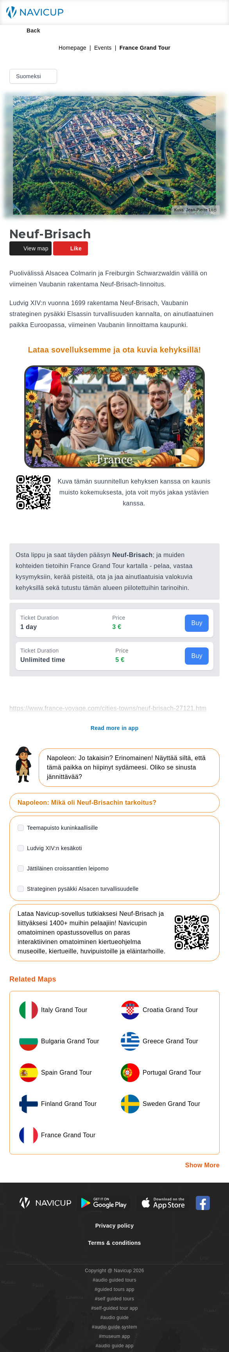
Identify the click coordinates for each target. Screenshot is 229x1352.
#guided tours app (114, 1289)
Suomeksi (34, 76)
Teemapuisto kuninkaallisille (62, 828)
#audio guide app (114, 1345)
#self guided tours (114, 1299)
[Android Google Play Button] (104, 1203)
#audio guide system (114, 1327)
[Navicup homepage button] (37, 12)
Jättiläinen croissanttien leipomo (68, 868)
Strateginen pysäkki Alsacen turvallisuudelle (83, 889)
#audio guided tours (114, 1280)
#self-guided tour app (114, 1308)
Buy (196, 623)
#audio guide (114, 1317)
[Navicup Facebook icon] (203, 1203)
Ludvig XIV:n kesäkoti (54, 848)
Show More (202, 1165)
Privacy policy (114, 1226)
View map (30, 248)
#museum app (114, 1336)
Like (70, 248)
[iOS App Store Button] (163, 1203)
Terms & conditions (114, 1243)
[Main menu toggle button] (215, 12)
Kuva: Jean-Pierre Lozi (195, 210)
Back (28, 30)
